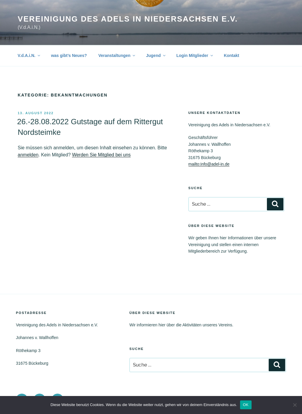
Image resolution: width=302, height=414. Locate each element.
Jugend (156, 55)
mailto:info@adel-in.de (209, 164)
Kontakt (231, 55)
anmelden (28, 154)
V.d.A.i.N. (29, 55)
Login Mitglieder (195, 55)
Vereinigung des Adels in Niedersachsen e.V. (128, 18)
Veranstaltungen (117, 55)
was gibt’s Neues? (69, 55)
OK (246, 404)
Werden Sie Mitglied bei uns (101, 154)
